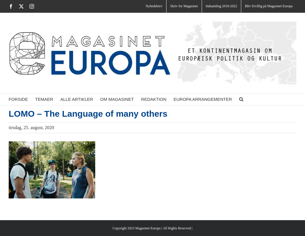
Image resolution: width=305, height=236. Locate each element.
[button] (241, 99)
